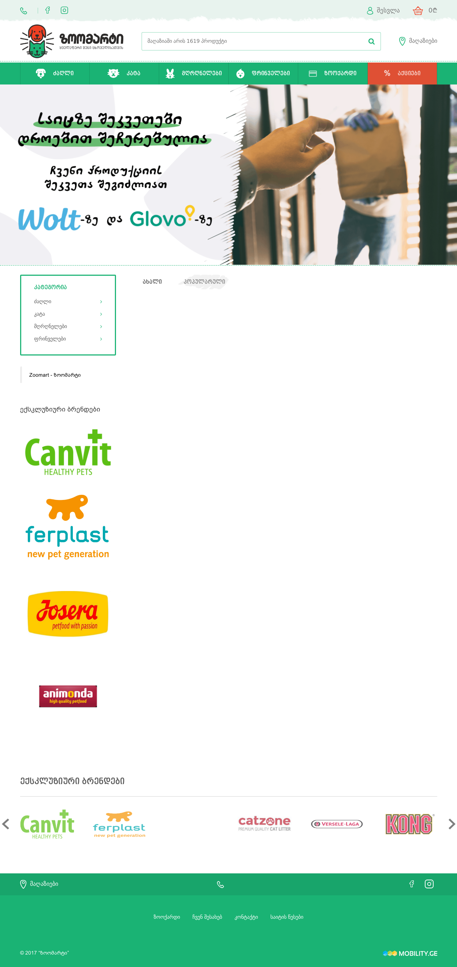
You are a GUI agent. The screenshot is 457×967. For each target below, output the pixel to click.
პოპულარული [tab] (204, 282)
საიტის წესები (286, 917)
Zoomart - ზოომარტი (55, 375)
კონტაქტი (246, 917)
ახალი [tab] (152, 282)
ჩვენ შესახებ (207, 917)
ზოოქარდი (167, 917)
